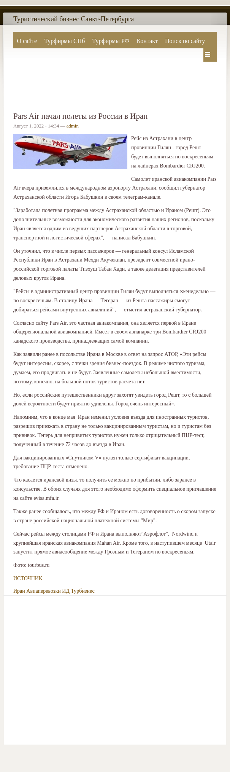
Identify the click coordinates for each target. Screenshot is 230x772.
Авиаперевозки (43, 591)
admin (73, 126)
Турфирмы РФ (110, 41)
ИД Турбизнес (78, 591)
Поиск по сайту (185, 41)
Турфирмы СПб (64, 41)
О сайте (27, 41)
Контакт (146, 41)
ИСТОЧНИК (27, 578)
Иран (19, 591)
